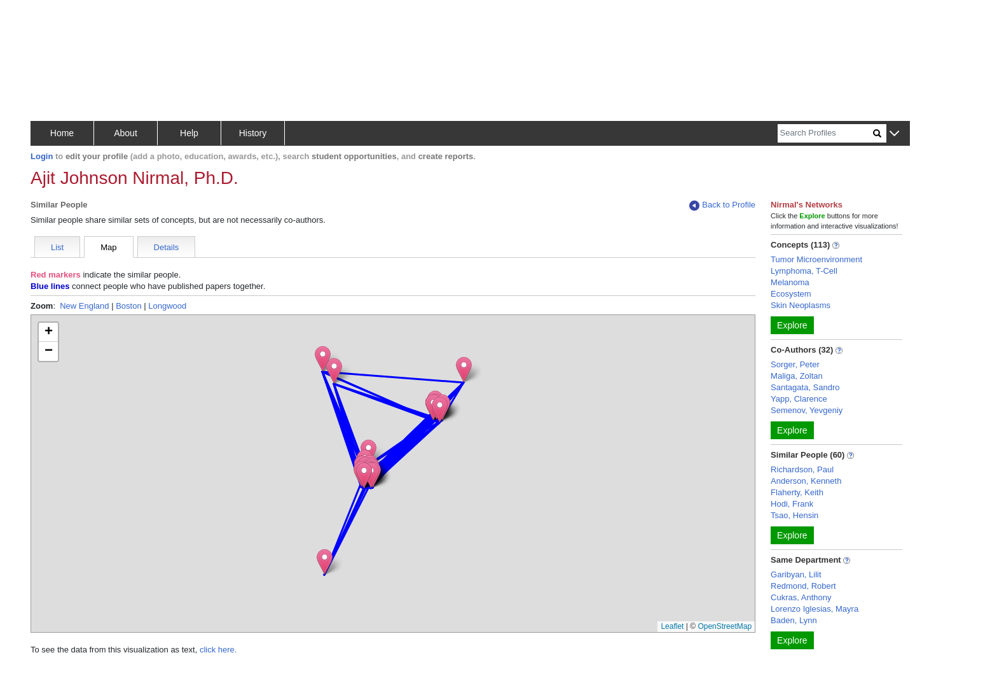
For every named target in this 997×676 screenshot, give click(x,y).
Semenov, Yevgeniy (806, 410)
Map (108, 247)
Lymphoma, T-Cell (804, 271)
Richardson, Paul (802, 469)
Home (62, 133)
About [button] (125, 133)
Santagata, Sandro (805, 387)
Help (189, 133)
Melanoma (790, 282)
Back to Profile (722, 205)
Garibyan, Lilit (796, 574)
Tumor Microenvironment (816, 259)
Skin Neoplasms (800, 305)
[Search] (825, 133)
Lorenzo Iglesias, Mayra (814, 609)
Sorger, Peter (795, 364)
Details (166, 247)
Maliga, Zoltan (797, 376)
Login (42, 156)
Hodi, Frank (792, 504)
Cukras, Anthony (801, 597)
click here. (218, 649)
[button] (894, 134)
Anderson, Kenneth (806, 481)
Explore (792, 325)
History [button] (253, 133)
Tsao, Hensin (794, 515)
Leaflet (672, 626)
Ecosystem (791, 294)
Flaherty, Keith (797, 492)
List (57, 247)
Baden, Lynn (794, 620)
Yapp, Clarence (799, 399)
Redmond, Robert (803, 586)
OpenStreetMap (725, 626)
